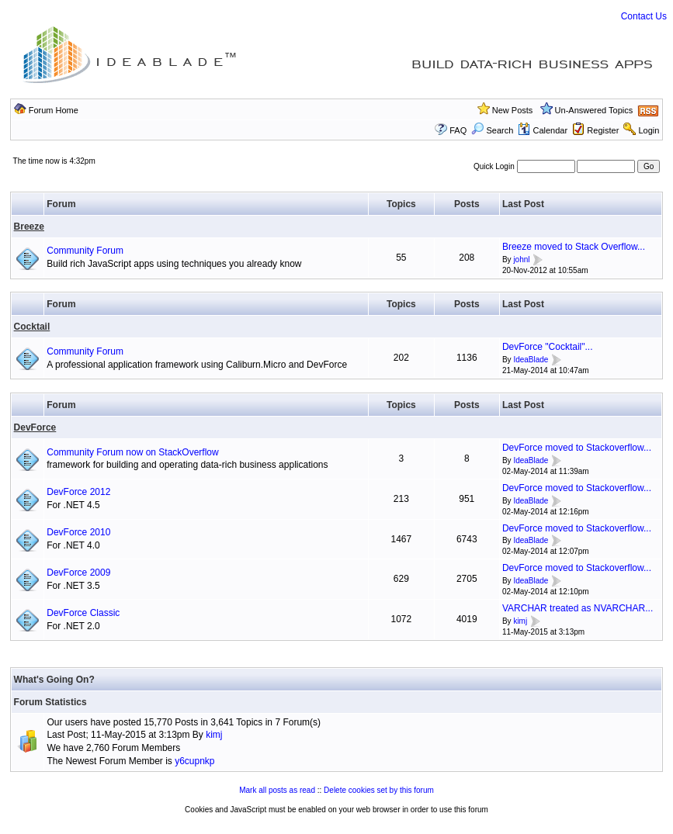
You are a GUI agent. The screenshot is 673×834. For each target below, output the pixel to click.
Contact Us (644, 16)
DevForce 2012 (78, 491)
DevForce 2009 (78, 572)
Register (603, 130)
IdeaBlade (530, 359)
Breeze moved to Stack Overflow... (573, 246)
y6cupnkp (194, 761)
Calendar (542, 130)
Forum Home (53, 110)
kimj (520, 621)
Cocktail (32, 326)
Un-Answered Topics (594, 110)
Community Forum (85, 250)
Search (492, 130)
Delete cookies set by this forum (379, 790)
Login (648, 130)
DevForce (35, 427)
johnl (521, 259)
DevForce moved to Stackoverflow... (576, 447)
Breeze (29, 226)
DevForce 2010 (78, 532)
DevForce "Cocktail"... (547, 346)
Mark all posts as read (277, 790)
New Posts (512, 110)
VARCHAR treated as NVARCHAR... (577, 608)
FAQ (458, 130)
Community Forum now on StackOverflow (132, 452)
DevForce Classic (83, 612)
